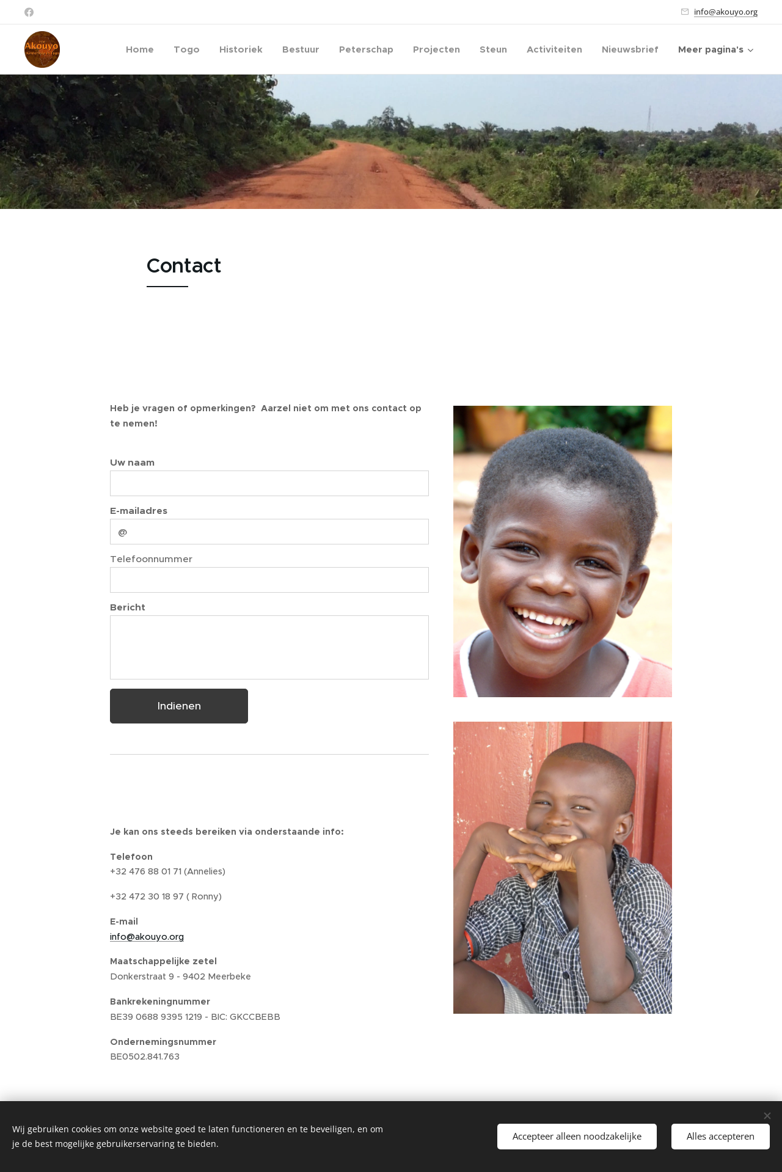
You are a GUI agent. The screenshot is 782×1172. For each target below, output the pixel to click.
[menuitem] (143, 49)
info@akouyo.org (726, 11)
